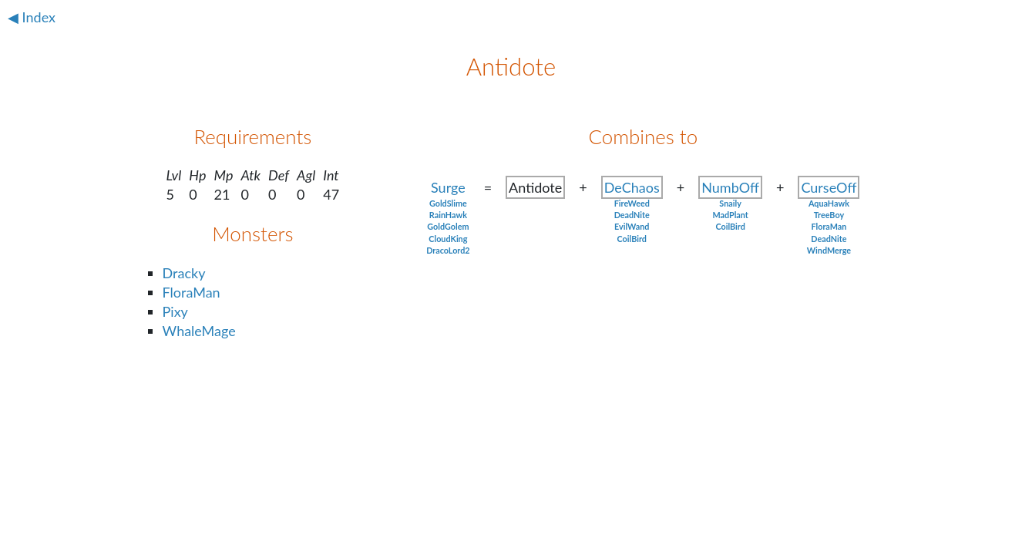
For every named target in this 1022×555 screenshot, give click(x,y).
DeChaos (632, 187)
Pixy (175, 311)
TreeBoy (829, 215)
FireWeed (632, 203)
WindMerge (829, 250)
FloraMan (191, 292)
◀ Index (31, 16)
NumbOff (730, 187)
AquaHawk (829, 203)
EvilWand (631, 226)
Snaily (730, 203)
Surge (448, 187)
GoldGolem (448, 226)
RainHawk (448, 215)
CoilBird (632, 239)
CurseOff (828, 187)
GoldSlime (448, 203)
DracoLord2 (448, 250)
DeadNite (632, 215)
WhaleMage (199, 330)
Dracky (184, 272)
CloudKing (448, 239)
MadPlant (730, 215)
